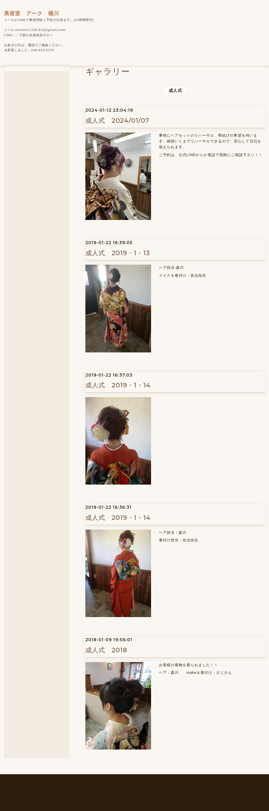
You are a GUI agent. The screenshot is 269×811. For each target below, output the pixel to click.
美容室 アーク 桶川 (31, 13)
